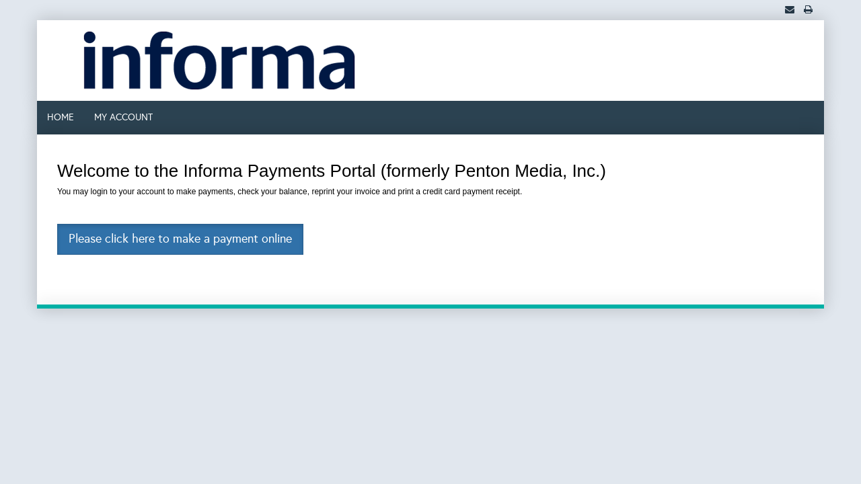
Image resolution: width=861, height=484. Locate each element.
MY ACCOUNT (123, 117)
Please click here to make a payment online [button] (180, 238)
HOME (60, 117)
